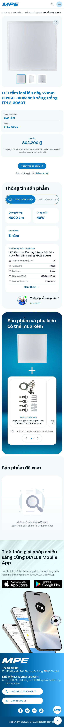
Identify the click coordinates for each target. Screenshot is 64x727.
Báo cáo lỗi (42, 173)
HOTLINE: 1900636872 (21, 691)
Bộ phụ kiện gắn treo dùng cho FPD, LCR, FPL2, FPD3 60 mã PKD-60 (28, 422)
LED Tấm (9, 117)
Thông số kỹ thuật (20, 199)
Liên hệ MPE (35, 303)
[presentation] (26, 438)
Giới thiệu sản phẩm (49, 199)
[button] (31, 438)
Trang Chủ (6, 13)
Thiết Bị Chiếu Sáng (32, 13)
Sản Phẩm (17, 13)
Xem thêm (32, 287)
